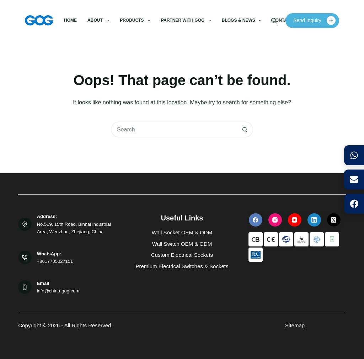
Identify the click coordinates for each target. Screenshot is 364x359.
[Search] (274, 20)
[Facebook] (255, 220)
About (99, 20)
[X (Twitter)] (334, 220)
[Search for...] (174, 129)
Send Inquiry (314, 20)
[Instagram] (275, 220)
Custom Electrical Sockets (182, 255)
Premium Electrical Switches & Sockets (182, 266)
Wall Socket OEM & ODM (182, 232)
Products (136, 20)
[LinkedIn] (314, 220)
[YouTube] (295, 220)
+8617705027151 (55, 261)
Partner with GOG (187, 20)
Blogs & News (243, 20)
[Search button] (245, 129)
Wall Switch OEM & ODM (182, 244)
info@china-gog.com (58, 290)
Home (70, 20)
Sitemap (295, 325)
